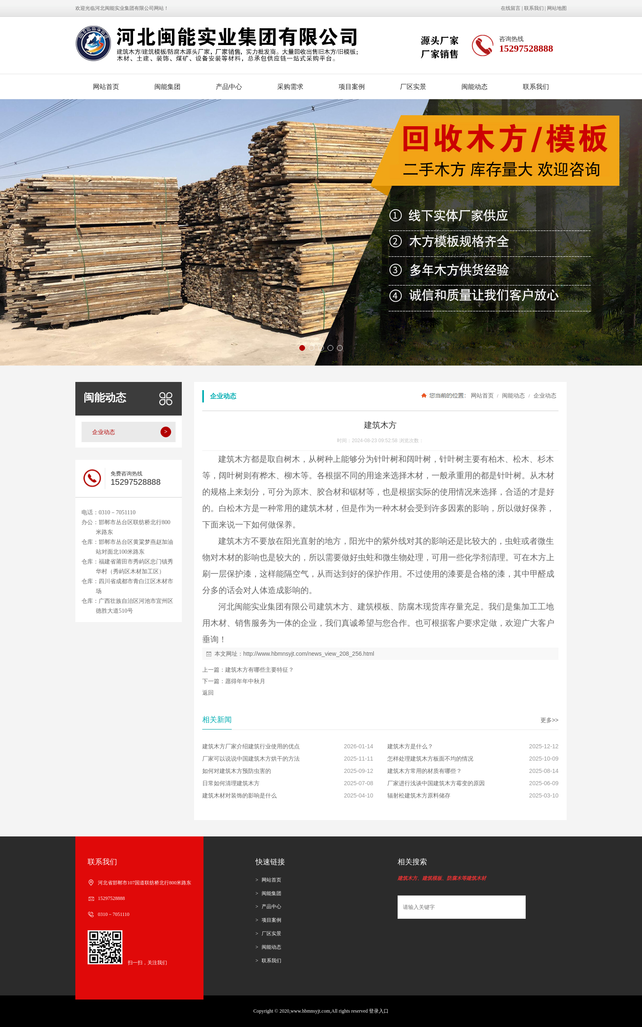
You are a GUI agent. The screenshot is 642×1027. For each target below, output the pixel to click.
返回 (208, 692)
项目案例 (352, 86)
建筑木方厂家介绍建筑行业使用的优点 (251, 746)
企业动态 (544, 395)
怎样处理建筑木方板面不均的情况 (430, 758)
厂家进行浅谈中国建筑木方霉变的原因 (436, 783)
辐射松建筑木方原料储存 (418, 795)
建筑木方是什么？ (410, 746)
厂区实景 (413, 86)
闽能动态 (474, 86)
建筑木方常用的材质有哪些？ (424, 771)
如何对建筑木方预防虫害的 (236, 771)
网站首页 (106, 86)
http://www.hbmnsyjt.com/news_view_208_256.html (308, 653)
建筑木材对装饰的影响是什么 (239, 795)
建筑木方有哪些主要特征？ (259, 669)
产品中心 (229, 86)
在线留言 (510, 8)
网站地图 (557, 8)
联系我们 (534, 8)
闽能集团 (167, 86)
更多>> (549, 720)
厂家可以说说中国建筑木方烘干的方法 (251, 758)
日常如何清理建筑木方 (231, 783)
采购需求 (290, 86)
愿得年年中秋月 (245, 681)
